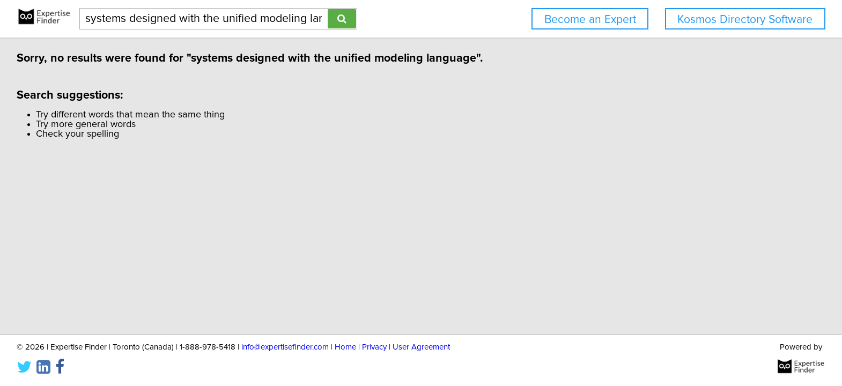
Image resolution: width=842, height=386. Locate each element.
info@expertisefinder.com (285, 347)
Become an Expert (590, 19)
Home (345, 347)
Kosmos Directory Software (745, 19)
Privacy (374, 347)
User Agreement (421, 347)
